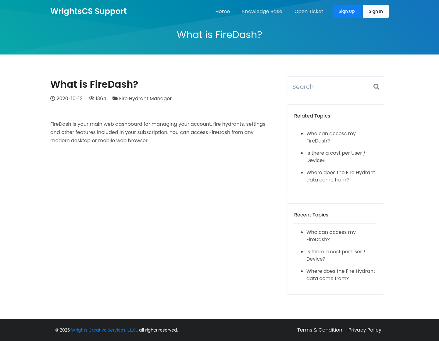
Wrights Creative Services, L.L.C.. (104, 330)
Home (222, 11)
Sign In (376, 11)
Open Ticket (308, 11)
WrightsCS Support (88, 11)
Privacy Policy (364, 329)
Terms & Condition (319, 329)
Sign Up (347, 11)
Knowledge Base (262, 11)
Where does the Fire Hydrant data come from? (340, 176)
